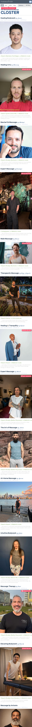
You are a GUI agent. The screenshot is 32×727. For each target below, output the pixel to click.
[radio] (2, 5)
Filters (28, 5)
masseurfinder (7, 2)
